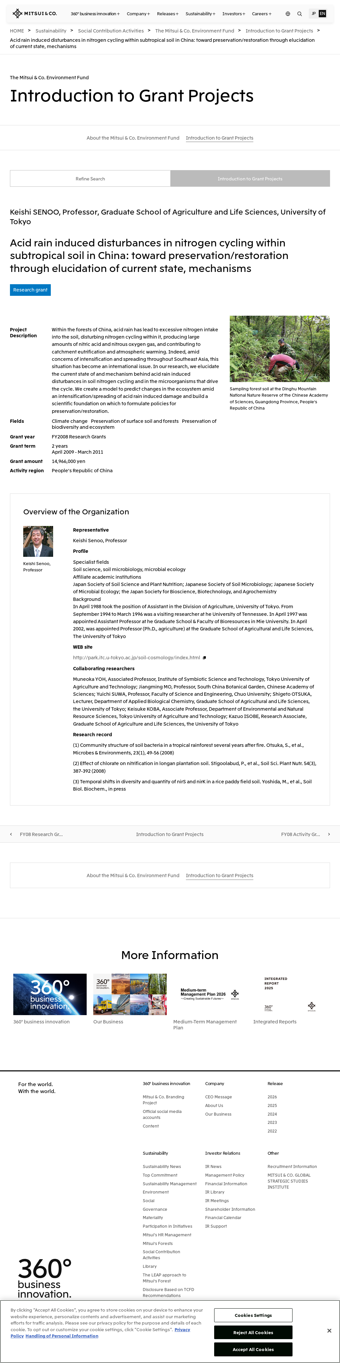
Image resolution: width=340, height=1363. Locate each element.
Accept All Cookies (253, 1349)
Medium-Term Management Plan (205, 1025)
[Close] (329, 1331)
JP (314, 13)
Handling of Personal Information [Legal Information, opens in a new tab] (62, 1335)
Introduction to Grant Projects (250, 178)
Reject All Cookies (253, 1332)
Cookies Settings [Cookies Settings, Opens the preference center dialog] (253, 1315)
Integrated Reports (275, 1022)
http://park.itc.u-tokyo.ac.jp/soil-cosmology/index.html (136, 658)
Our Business (108, 1022)
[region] (170, 1331)
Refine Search (90, 178)
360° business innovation (41, 1022)
